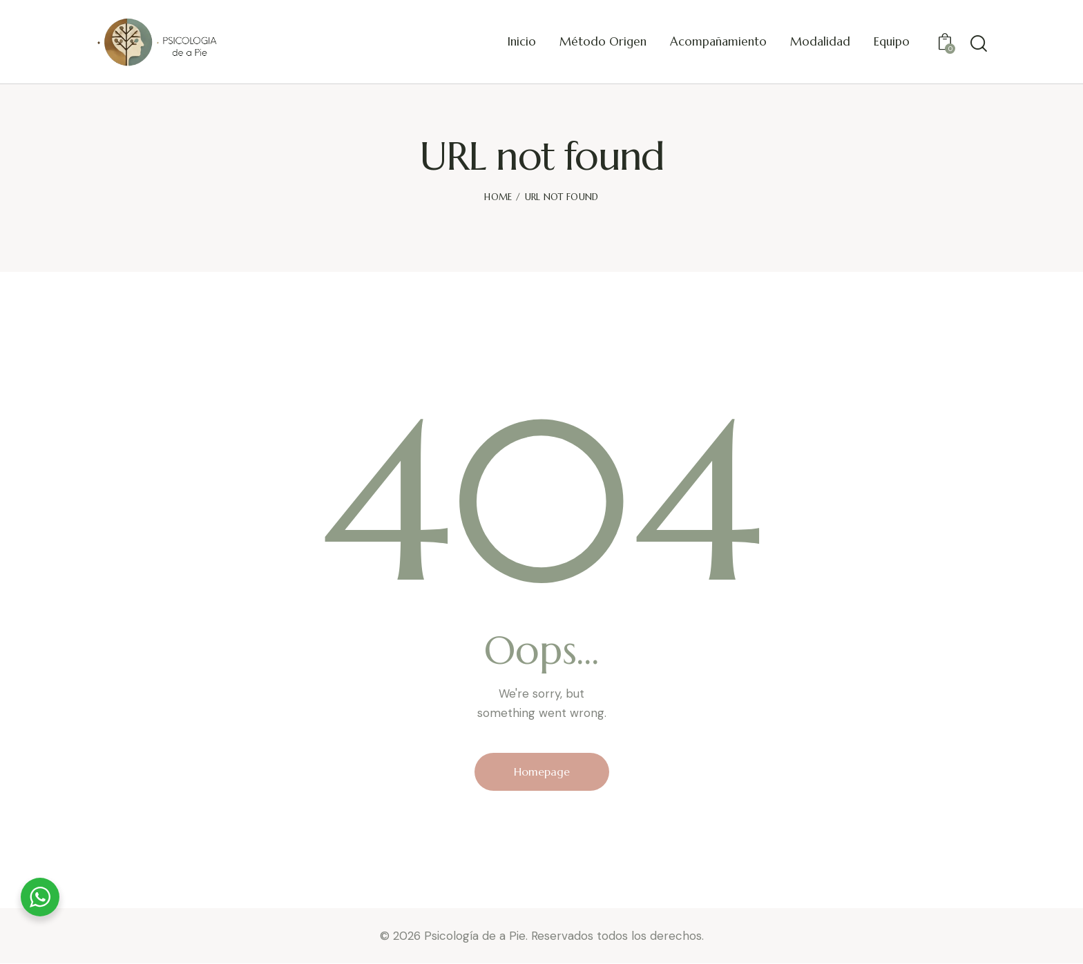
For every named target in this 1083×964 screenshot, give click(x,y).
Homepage (542, 771)
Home (498, 197)
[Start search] (978, 43)
